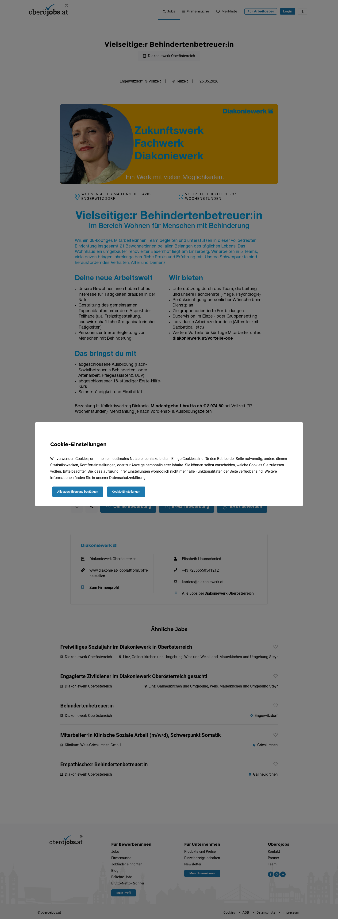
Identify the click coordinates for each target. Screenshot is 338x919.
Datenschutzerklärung (127, 477)
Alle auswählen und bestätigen (77, 491)
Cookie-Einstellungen (126, 491)
